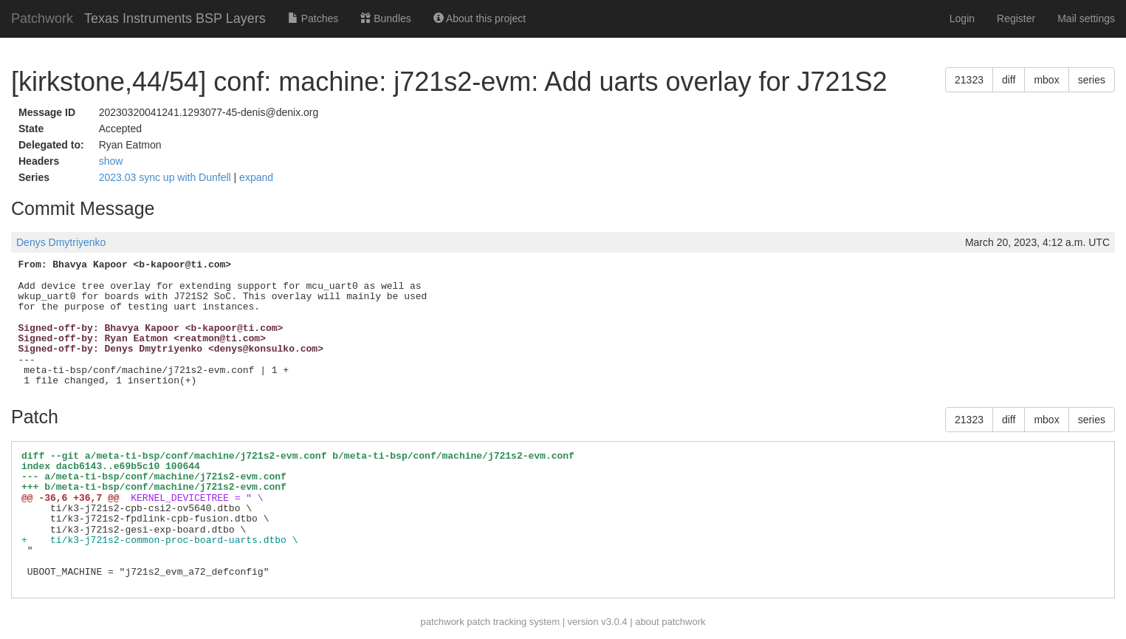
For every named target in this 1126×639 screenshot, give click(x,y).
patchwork (442, 621)
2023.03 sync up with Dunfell (166, 177)
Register (1016, 18)
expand (256, 177)
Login (962, 18)
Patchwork (42, 18)
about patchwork (670, 621)
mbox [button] (1046, 80)
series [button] (1091, 80)
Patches (313, 18)
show (111, 161)
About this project (479, 18)
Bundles (385, 18)
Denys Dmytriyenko (61, 242)
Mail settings (1086, 18)
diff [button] (1008, 80)
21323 (969, 80)
